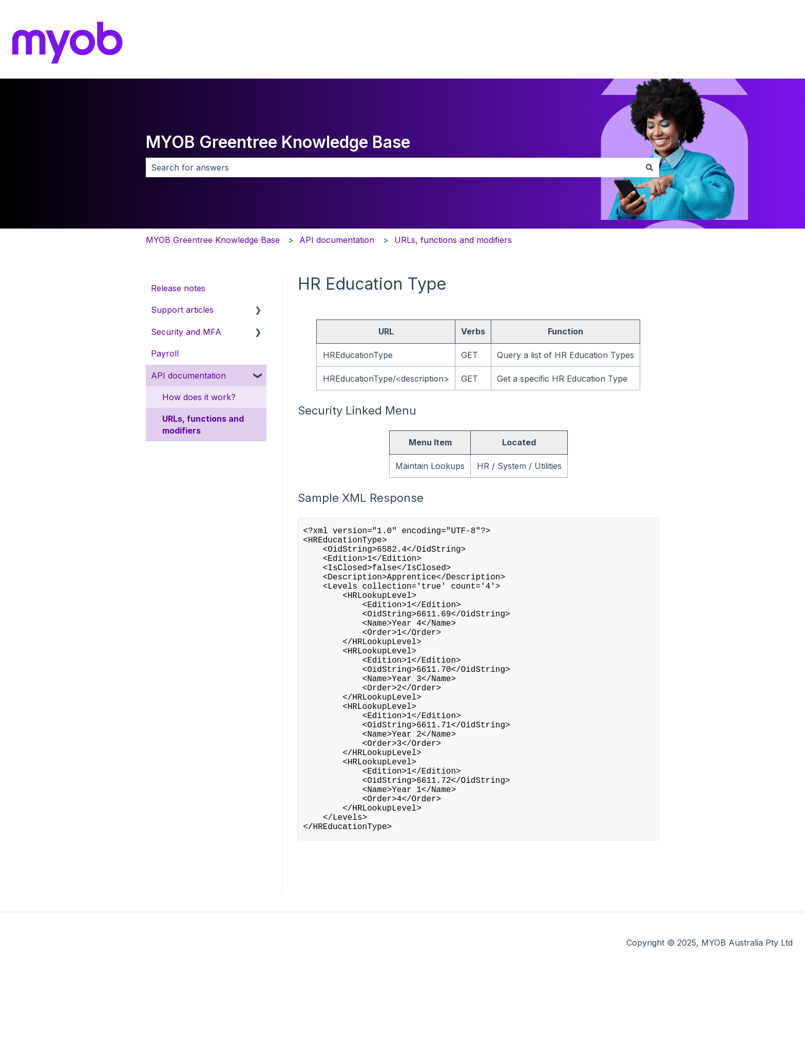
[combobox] (393, 167)
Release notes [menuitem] (178, 288)
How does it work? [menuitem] (199, 397)
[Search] (649, 167)
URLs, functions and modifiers (453, 240)
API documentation (336, 240)
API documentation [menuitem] (188, 375)
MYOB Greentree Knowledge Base (278, 142)
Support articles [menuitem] (182, 310)
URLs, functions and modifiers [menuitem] (203, 424)
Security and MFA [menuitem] (186, 332)
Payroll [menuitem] (165, 353)
